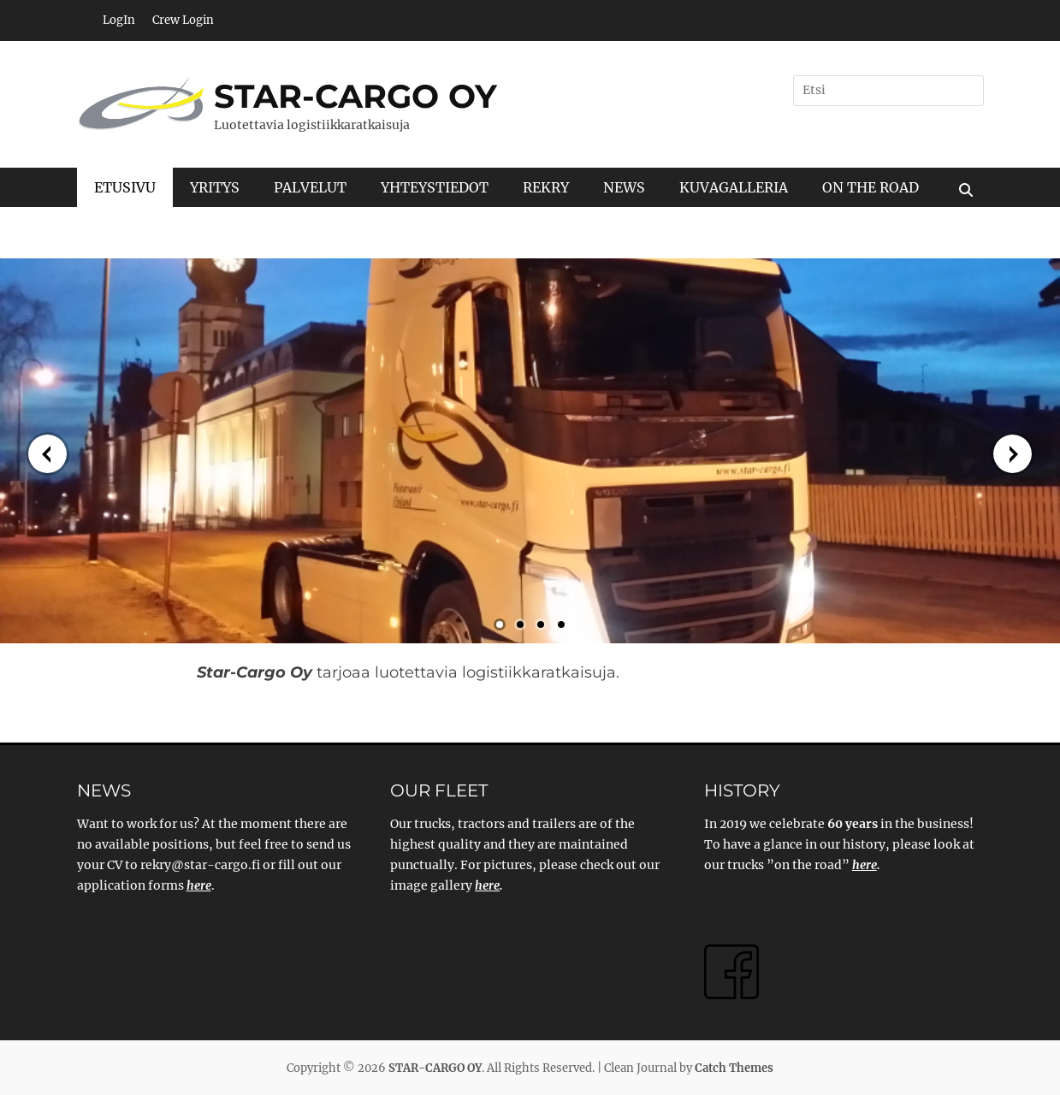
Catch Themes (734, 1068)
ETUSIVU (125, 187)
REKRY (546, 187)
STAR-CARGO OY (355, 96)
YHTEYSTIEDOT (435, 187)
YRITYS (215, 187)
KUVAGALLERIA (733, 187)
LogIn (119, 20)
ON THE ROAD (870, 187)
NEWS (624, 187)
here (487, 885)
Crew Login (183, 20)
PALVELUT (310, 187)
